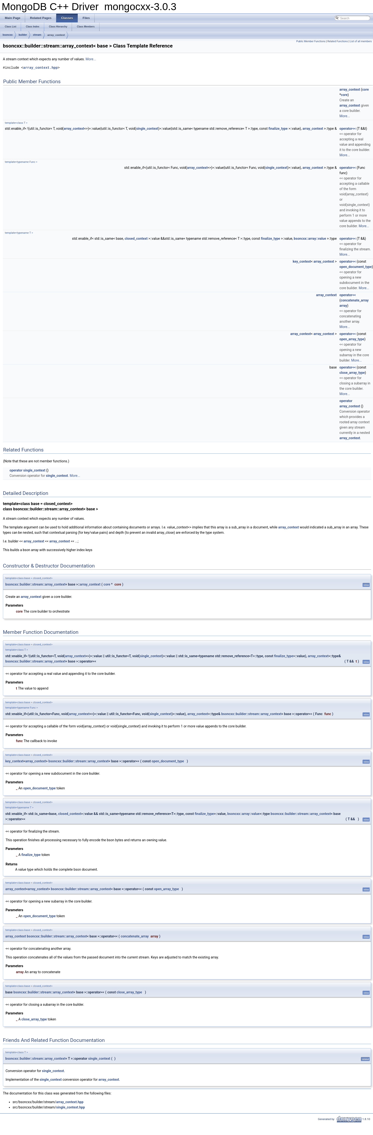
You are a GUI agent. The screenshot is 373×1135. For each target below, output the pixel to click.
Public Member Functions (310, 41)
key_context (302, 261)
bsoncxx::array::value (310, 238)
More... (91, 59)
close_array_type (352, 373)
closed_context (136, 238)
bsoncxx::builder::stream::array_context (35, 584)
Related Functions (337, 41)
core (365, 89)
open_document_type (355, 267)
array (343, 306)
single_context (147, 128)
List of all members (361, 41)
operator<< (347, 128)
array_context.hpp (40, 67)
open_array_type (351, 339)
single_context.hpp (70, 1107)
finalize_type (278, 128)
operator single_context (27, 470)
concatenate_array (355, 300)
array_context (56, 35)
